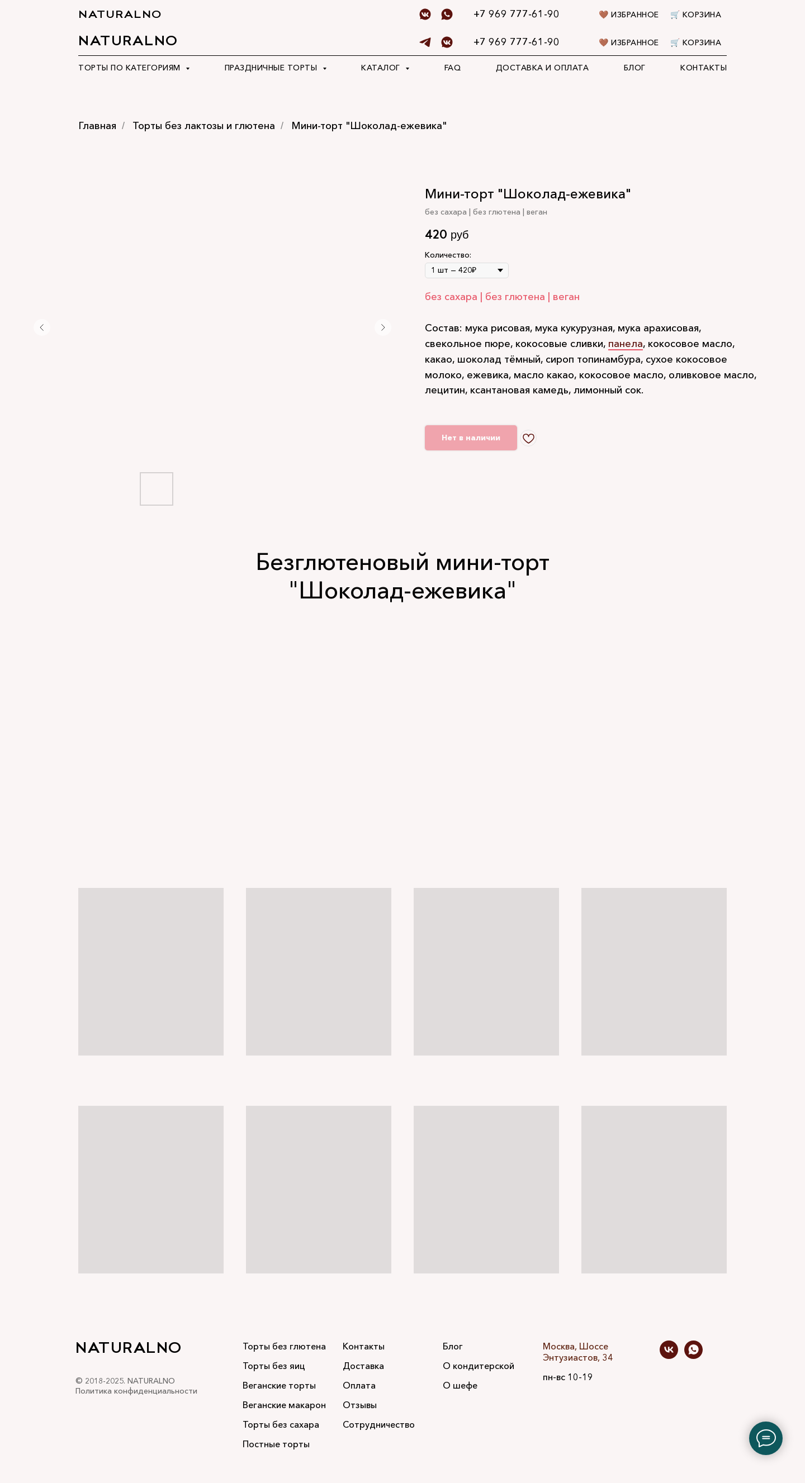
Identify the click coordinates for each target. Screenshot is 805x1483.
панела (625, 344)
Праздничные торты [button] (272, 68)
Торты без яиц (274, 1365)
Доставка (363, 1365)
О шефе (460, 1385)
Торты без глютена (284, 1346)
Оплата (359, 1385)
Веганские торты (279, 1385)
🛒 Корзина (696, 42)
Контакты (703, 68)
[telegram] (425, 42)
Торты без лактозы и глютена (203, 126)
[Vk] (447, 42)
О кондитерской (478, 1365)
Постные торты (276, 1443)
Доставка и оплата (542, 68)
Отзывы (360, 1404)
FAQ (452, 68)
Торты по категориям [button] (130, 68)
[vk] (669, 1356)
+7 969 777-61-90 (516, 42)
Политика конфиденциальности (136, 1391)
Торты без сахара (281, 1424)
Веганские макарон (284, 1404)
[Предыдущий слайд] (42, 327)
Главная (97, 126)
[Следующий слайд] (383, 327)
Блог (635, 68)
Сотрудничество (379, 1424)
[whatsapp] (693, 1356)
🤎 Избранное (629, 42)
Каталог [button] (381, 68)
